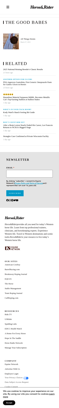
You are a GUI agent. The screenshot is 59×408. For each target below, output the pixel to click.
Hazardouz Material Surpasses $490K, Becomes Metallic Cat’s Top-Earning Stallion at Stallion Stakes (26, 98)
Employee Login (11, 373)
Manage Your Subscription (16, 347)
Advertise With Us (12, 369)
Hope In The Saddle (13, 338)
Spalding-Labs (11, 324)
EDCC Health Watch (13, 328)
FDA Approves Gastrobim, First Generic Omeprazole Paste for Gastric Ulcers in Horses (27, 83)
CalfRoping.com (11, 298)
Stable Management (13, 288)
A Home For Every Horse (15, 333)
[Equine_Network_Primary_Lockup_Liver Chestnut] (12, 248)
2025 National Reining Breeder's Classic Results (23, 69)
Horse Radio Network (14, 343)
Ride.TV (8, 314)
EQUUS (8, 279)
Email (10, 168)
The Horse (9, 283)
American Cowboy (12, 264)
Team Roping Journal (13, 293)
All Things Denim (27, 39)
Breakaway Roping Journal (16, 274)
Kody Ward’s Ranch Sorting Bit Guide (19, 112)
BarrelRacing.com (12, 269)
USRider (8, 319)
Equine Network (11, 364)
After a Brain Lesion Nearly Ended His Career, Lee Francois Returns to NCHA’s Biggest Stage (28, 126)
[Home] (42, 7)
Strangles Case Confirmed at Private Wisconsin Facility (26, 136)
